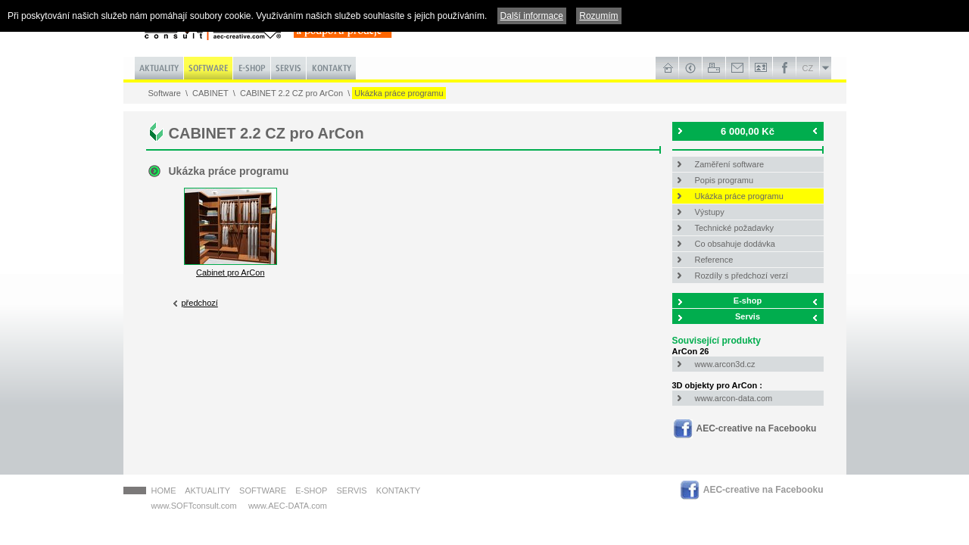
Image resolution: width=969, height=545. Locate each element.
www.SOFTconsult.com (194, 505)
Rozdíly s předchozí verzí (742, 275)
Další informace (531, 16)
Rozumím (598, 16)
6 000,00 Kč (747, 131)
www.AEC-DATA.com (287, 505)
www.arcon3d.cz (725, 364)
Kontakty (398, 490)
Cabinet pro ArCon (230, 268)
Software (164, 93)
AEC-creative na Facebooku (756, 428)
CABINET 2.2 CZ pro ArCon (291, 93)
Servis (747, 316)
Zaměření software (730, 164)
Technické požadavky (734, 227)
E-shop (748, 300)
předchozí (200, 302)
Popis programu (724, 180)
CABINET (210, 93)
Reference (714, 259)
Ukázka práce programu (398, 93)
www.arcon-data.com (734, 398)
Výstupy (709, 211)
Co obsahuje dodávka (735, 243)
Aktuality (207, 490)
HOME (163, 490)
